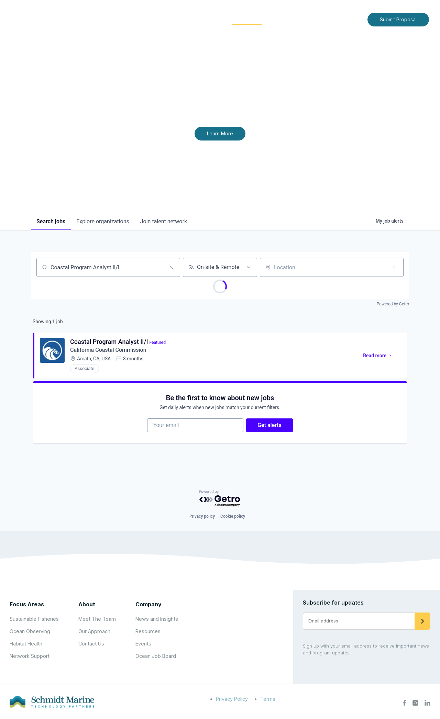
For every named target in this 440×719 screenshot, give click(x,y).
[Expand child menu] (174, 19)
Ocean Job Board (155, 656)
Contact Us (347, 19)
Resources (148, 631)
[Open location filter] (394, 267)
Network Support (30, 656)
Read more (381, 357)
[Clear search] (171, 267)
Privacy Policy (232, 699)
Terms (267, 699)
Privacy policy (202, 516)
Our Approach (94, 631)
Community (247, 19)
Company (148, 604)
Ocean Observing (30, 631)
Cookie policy (232, 516)
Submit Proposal (398, 19)
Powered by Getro (393, 304)
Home (136, 19)
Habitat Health (26, 644)
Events (143, 644)
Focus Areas (201, 19)
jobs (50, 221)
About (163, 19)
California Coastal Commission (108, 350)
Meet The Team (97, 619)
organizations (102, 221)
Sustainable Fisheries (34, 619)
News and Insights (299, 19)
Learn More (220, 133)
